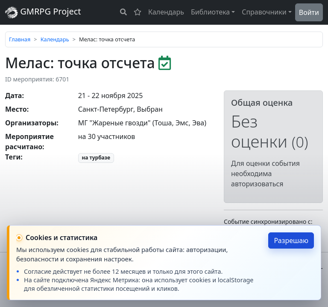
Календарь (166, 12)
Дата (13, 95)
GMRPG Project (43, 12)
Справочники (264, 12)
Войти (309, 12)
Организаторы (30, 122)
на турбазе (96, 157)
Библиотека (210, 12)
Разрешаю (291, 240)
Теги (12, 157)
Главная (19, 39)
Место (16, 109)
